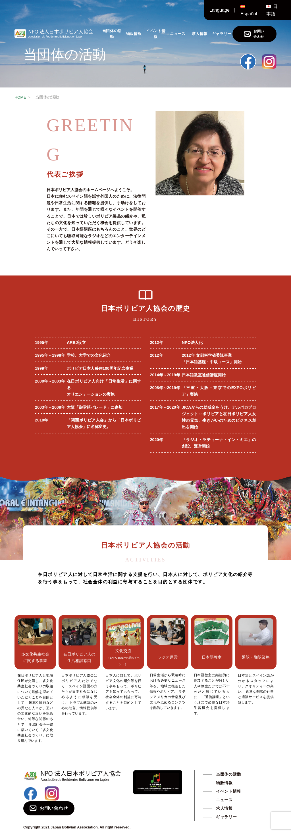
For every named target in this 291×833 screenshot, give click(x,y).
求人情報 (199, 34)
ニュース (178, 34)
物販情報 (134, 34)
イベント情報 (155, 34)
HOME (20, 97)
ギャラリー (221, 34)
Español (248, 13)
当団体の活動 (112, 34)
